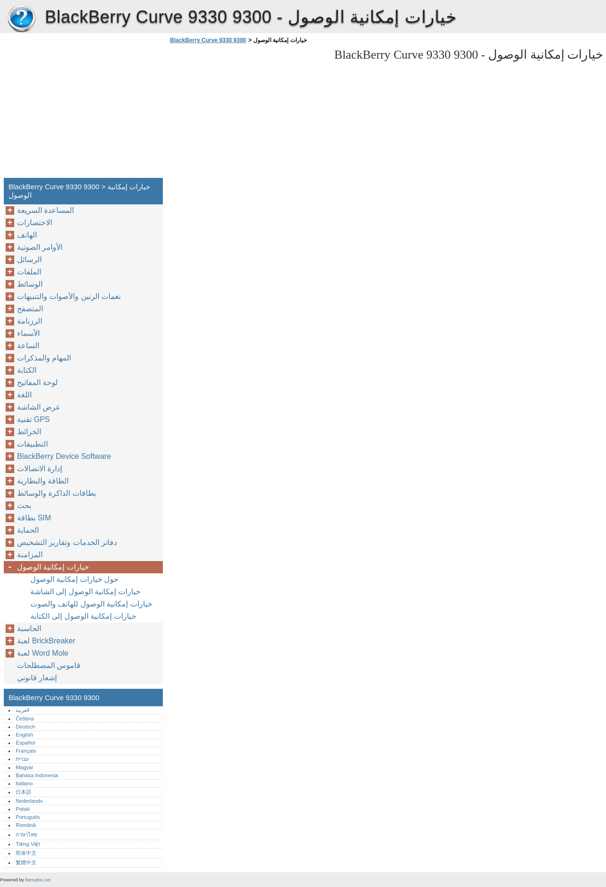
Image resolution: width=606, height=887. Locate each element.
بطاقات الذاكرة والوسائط (56, 493)
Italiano (24, 783)
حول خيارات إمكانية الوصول (74, 579)
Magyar (24, 767)
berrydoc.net (37, 879)
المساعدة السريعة (45, 210)
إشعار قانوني (37, 678)
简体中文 (26, 853)
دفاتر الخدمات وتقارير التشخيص (67, 542)
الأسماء (28, 333)
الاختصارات (34, 223)
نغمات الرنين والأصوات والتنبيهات (69, 296)
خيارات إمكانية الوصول (53, 567)
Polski (23, 809)
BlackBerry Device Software (64, 456)
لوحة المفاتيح (37, 382)
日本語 (23, 792)
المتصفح (30, 309)
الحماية (28, 530)
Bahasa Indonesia (37, 775)
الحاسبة (29, 628)
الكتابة (26, 370)
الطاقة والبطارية (43, 481)
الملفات (29, 272)
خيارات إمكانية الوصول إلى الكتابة (83, 616)
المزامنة (30, 555)
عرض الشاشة (39, 407)
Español (25, 743)
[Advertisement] (247, 113)
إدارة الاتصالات (39, 469)
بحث (24, 505)
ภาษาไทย (26, 834)
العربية (22, 710)
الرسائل (29, 259)
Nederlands (29, 801)
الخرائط (29, 432)
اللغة (24, 395)
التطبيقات (32, 444)
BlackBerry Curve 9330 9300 (21, 19)
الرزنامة (29, 321)
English (24, 735)
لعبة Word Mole (43, 653)
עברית (22, 759)
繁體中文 (26, 862)
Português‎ (28, 817)
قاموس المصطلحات (48, 665)
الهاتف (27, 235)
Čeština (25, 718)
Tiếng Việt (28, 844)
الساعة (28, 346)
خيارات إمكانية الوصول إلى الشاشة (85, 592)
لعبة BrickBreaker (46, 641)
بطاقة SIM (34, 518)
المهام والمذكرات (44, 358)
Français (26, 751)
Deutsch (25, 726)
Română (26, 825)
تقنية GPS (33, 419)
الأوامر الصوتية (39, 247)
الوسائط (30, 284)
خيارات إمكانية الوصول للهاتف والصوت (91, 604)
